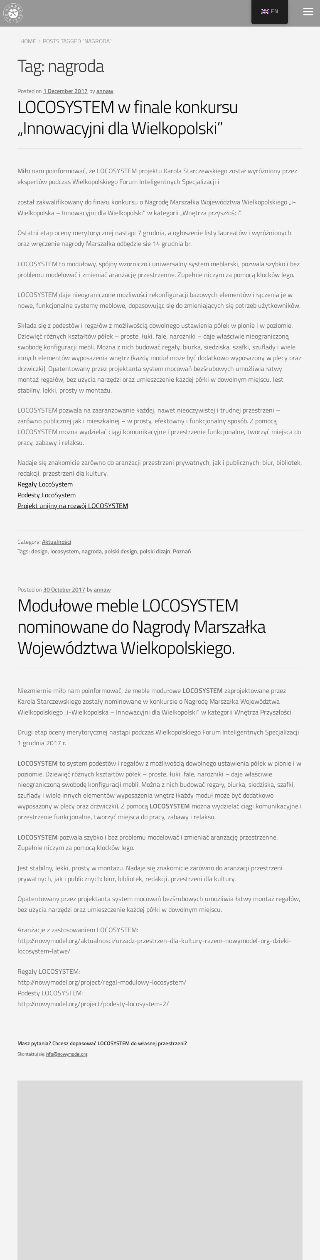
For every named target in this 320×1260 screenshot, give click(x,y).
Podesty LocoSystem (46, 495)
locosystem (64, 551)
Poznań (182, 551)
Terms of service (231, 1185)
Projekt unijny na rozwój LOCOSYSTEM (72, 506)
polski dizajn (155, 551)
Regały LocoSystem (45, 484)
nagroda (91, 551)
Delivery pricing (230, 1197)
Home (28, 41)
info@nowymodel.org (67, 1054)
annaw (104, 90)
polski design (120, 551)
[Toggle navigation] (308, 13)
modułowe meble (72, 1122)
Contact (216, 1209)
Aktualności (56, 541)
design (39, 551)
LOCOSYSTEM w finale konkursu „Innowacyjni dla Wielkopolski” (127, 117)
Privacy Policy (227, 1173)
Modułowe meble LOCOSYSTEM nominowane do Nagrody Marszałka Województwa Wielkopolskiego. (141, 626)
